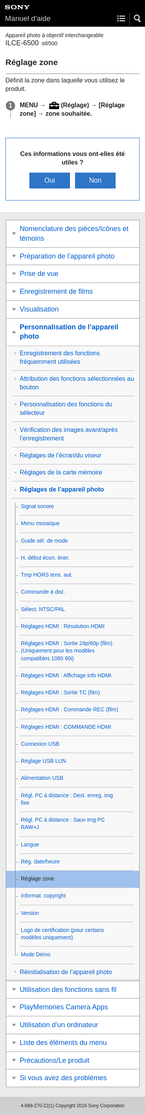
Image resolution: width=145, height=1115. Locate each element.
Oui (49, 180)
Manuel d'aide (28, 18)
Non (95, 180)
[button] (137, 18)
